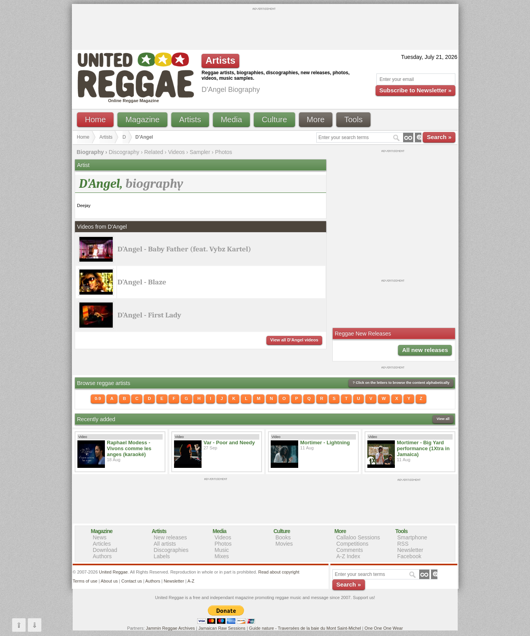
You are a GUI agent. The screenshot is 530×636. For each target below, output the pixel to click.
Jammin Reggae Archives (170, 628)
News (99, 537)
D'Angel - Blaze (141, 282)
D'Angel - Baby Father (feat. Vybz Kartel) (184, 249)
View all (442, 419)
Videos (176, 152)
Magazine (142, 119)
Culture (274, 119)
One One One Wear (384, 628)
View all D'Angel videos (294, 339)
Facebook (409, 556)
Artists (190, 119)
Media (231, 119)
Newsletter (410, 550)
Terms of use (85, 581)
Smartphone (412, 537)
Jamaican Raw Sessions (222, 628)
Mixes (222, 556)
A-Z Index (348, 556)
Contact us (131, 581)
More (316, 119)
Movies (284, 544)
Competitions (352, 544)
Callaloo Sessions (358, 537)
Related (153, 152)
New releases (170, 537)
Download (105, 550)
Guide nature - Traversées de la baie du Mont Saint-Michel (305, 628)
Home (95, 119)
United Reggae (113, 572)
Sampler (200, 152)
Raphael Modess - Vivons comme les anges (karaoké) (129, 448)
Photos (223, 152)
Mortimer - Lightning (325, 442)
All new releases (425, 349)
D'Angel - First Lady (149, 315)
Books (283, 537)
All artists (165, 544)
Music (222, 550)
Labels (162, 556)
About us (109, 581)
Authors (102, 556)
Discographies (171, 550)
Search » (439, 137)
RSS (403, 544)
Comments (349, 550)
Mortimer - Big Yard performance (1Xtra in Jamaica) (423, 448)
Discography (124, 152)
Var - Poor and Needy (229, 442)
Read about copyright (278, 572)
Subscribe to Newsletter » (415, 90)
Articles (102, 544)
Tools (353, 119)
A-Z (190, 581)
